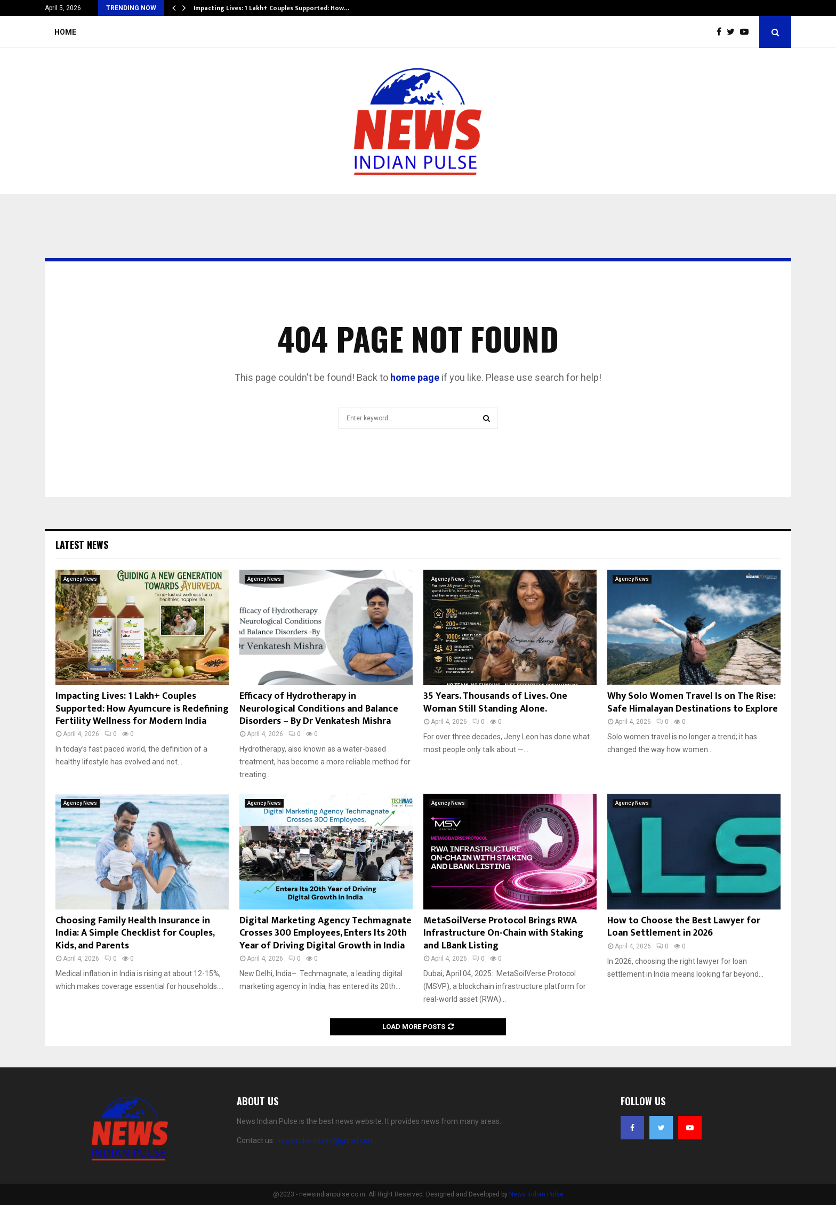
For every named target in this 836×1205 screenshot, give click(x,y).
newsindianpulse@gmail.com (325, 1140)
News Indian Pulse (536, 1194)
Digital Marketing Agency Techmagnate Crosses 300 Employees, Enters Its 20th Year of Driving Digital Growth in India (325, 933)
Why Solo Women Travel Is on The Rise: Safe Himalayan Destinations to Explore (692, 702)
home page (414, 377)
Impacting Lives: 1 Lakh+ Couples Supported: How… (271, 8)
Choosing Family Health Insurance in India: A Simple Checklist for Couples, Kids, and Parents (134, 933)
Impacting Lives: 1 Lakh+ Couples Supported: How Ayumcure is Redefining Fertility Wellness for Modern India (142, 708)
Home (65, 32)
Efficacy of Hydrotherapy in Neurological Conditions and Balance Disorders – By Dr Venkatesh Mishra (318, 708)
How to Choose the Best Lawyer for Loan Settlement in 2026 (683, 927)
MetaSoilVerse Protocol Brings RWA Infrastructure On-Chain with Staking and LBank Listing (503, 933)
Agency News (80, 579)
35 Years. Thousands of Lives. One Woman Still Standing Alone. (495, 702)
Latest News (81, 545)
